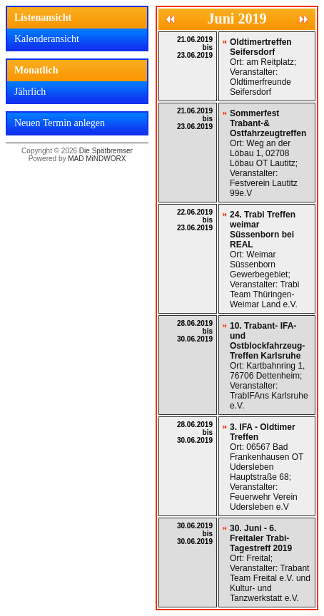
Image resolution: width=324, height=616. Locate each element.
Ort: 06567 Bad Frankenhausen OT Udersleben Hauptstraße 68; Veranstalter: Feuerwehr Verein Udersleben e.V (266, 467)
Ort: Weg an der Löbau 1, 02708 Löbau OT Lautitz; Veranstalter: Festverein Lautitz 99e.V (268, 153)
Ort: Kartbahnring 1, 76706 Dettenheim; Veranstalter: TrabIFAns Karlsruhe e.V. (269, 366)
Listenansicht (42, 17)
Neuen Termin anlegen (59, 123)
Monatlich (36, 70)
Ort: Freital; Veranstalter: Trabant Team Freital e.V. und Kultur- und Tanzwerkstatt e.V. (270, 563)
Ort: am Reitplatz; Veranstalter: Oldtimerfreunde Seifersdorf (263, 67)
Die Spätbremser (106, 151)
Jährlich (30, 91)
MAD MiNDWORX (97, 159)
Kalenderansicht (46, 39)
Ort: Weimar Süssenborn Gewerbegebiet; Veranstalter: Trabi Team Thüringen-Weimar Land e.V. (264, 259)
